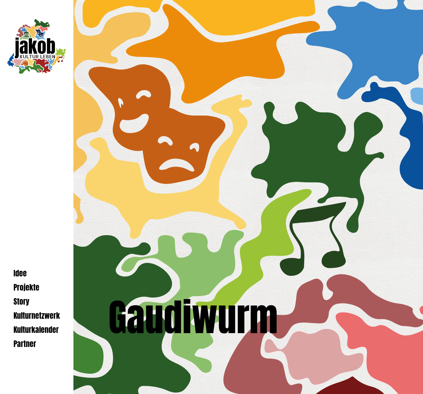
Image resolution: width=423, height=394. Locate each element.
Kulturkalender (36, 329)
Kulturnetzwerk (37, 315)
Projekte (26, 287)
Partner (25, 343)
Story (21, 301)
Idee (20, 273)
